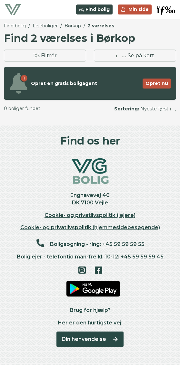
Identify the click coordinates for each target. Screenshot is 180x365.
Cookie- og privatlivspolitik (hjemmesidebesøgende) (90, 227)
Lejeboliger (45, 26)
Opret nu (156, 83)
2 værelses (101, 26)
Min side (135, 9)
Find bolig (94, 9)
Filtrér (45, 55)
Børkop (73, 26)
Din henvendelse (90, 339)
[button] (166, 10)
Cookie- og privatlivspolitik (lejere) (90, 215)
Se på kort (135, 55)
